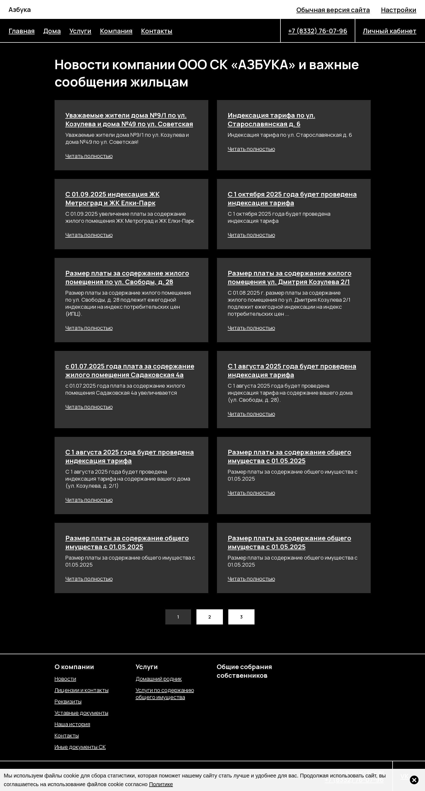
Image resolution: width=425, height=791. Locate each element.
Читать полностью (89, 155)
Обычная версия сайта (333, 9)
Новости (65, 678)
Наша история (72, 724)
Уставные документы (81, 712)
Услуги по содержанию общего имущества (165, 694)
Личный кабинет (389, 30)
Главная (22, 30)
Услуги (80, 30)
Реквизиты (68, 701)
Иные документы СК (80, 746)
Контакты (156, 30)
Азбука (20, 9)
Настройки (398, 9)
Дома (52, 30)
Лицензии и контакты (82, 690)
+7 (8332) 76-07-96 (317, 30)
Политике (161, 784)
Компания (116, 30)
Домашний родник (159, 678)
